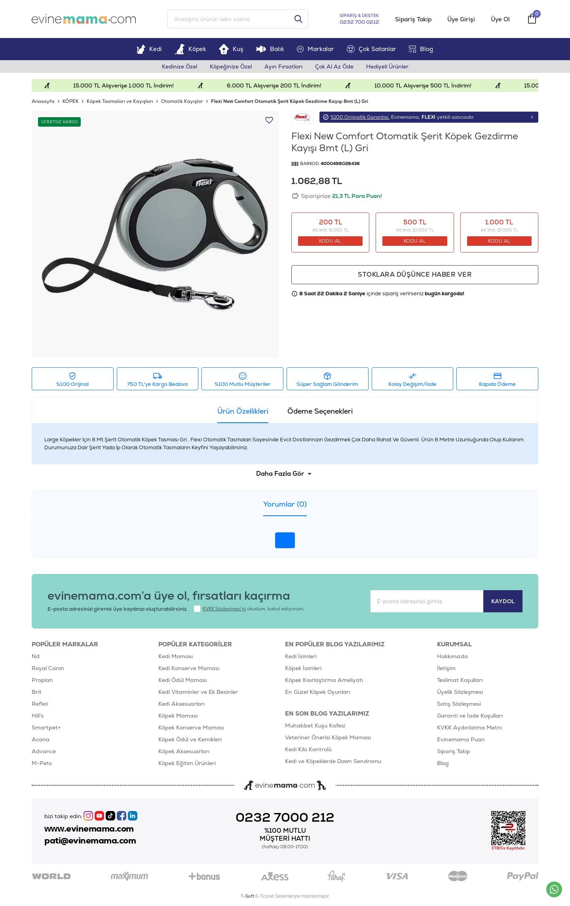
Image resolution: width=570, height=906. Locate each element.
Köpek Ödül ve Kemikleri (190, 739)
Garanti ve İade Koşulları (470, 715)
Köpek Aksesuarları (183, 751)
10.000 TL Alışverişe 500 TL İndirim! (430, 85)
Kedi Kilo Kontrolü (308, 749)
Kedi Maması (175, 656)
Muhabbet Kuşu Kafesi (315, 725)
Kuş (231, 49)
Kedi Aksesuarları (181, 703)
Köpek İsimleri (303, 668)
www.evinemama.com (89, 828)
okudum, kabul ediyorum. (249, 609)
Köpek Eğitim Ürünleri (187, 763)
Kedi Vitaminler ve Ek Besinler (198, 691)
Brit (37, 691)
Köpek (190, 49)
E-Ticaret (264, 896)
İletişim (446, 668)
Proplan (42, 680)
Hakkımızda (452, 656)
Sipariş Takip (413, 19)
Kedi (149, 48)
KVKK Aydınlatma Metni (469, 727)
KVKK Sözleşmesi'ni (224, 609)
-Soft (248, 896)
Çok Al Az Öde (334, 66)
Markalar (315, 49)
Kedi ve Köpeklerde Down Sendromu (333, 761)
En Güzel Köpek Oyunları (317, 691)
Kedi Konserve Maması (188, 668)
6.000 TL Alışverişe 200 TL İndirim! (281, 85)
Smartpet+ (46, 727)
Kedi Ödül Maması (182, 680)
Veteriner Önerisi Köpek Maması (328, 737)
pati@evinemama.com (90, 840)
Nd (36, 656)
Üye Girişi (461, 19)
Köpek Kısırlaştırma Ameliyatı (324, 680)
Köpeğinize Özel (231, 66)
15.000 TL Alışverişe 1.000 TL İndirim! (131, 85)
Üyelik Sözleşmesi (460, 691)
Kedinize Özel (179, 66)
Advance (44, 751)
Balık (270, 49)
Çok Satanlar (371, 49)
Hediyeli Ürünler (387, 66)
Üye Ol (500, 19)
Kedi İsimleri (301, 656)
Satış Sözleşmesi (459, 703)
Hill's (38, 715)
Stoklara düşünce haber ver (415, 274)
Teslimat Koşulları (460, 680)
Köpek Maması (178, 715)
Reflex (40, 703)
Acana (40, 739)
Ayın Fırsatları (283, 66)
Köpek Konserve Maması (191, 727)
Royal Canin (48, 668)
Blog (421, 49)
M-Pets (42, 763)
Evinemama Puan (461, 739)
